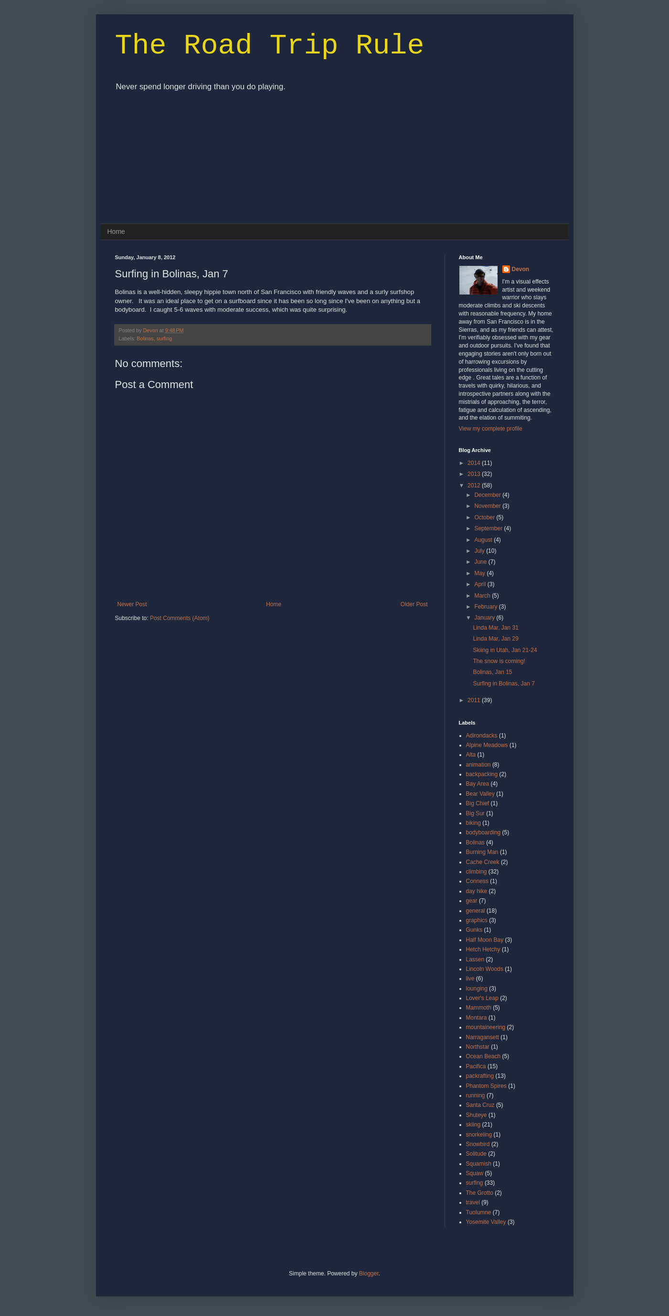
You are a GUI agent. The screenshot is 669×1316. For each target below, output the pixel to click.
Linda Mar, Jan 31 (495, 627)
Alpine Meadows (487, 745)
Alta (471, 754)
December (488, 495)
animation (478, 764)
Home (116, 231)
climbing (476, 871)
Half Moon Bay (485, 940)
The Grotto (479, 1193)
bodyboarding (483, 832)
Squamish (478, 1163)
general (475, 910)
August (484, 540)
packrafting (480, 1076)
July (480, 550)
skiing (473, 1124)
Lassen (475, 959)
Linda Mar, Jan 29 (495, 638)
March (483, 595)
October (485, 517)
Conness (477, 881)
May (480, 573)
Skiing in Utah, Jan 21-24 (505, 650)
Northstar (477, 1046)
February (486, 606)
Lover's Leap (482, 998)
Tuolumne (478, 1212)
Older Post (414, 604)
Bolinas (145, 338)
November (488, 506)
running (475, 1095)
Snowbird (478, 1144)
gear (472, 900)
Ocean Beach (483, 1056)
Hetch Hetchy (483, 949)
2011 (474, 700)
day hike (477, 891)
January (485, 617)
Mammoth (478, 1007)
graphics (477, 920)
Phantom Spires (486, 1086)
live (470, 978)
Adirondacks (482, 735)
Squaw (475, 1173)
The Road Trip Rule (270, 46)
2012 (474, 485)
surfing (164, 338)
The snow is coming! (499, 661)
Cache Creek (482, 862)
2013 (474, 474)
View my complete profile (490, 428)
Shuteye (476, 1115)
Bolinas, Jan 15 (492, 672)
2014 (474, 463)
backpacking (482, 774)
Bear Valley (480, 793)
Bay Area (477, 783)
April (480, 584)
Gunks (474, 929)
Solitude (476, 1153)
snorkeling (479, 1134)
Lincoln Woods (485, 969)
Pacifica (476, 1066)
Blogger (369, 1273)
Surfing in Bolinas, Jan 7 (503, 683)
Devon (151, 330)
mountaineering (486, 1027)
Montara (476, 1017)
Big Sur (475, 813)
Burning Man (482, 852)
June (481, 561)
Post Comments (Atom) (180, 618)
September (489, 528)
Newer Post (132, 604)
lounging (477, 988)
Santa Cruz (480, 1105)
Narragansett (482, 1037)
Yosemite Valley (486, 1222)
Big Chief (477, 803)
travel (473, 1202)
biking (473, 823)
